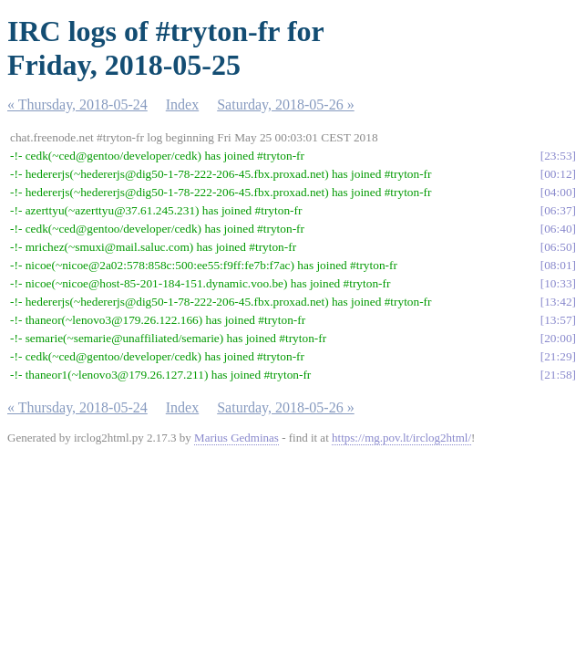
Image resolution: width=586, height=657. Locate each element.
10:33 (557, 283)
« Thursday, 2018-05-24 (77, 104)
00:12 (557, 174)
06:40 (557, 228)
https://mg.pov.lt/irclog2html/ (401, 437)
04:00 (557, 192)
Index (182, 104)
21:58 (557, 374)
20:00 (557, 338)
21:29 (557, 356)
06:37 (557, 210)
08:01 (557, 265)
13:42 (557, 301)
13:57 (557, 320)
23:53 (557, 155)
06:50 (557, 247)
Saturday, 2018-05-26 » (286, 104)
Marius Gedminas (236, 437)
